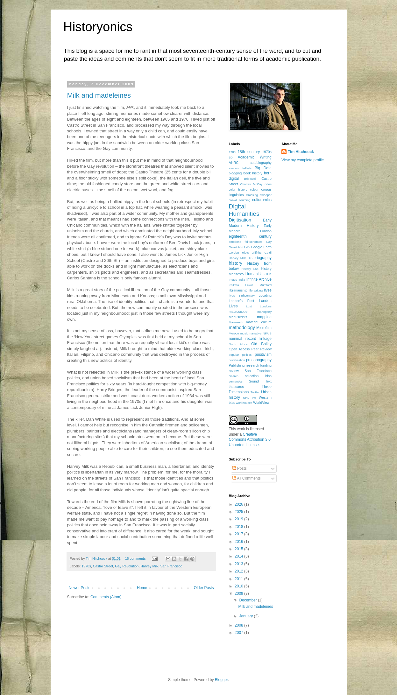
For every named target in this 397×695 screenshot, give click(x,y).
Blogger (221, 679)
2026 (239, 504)
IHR (269, 274)
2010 (239, 586)
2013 (239, 564)
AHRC (234, 163)
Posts (239, 468)
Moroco (234, 333)
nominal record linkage (250, 338)
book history (252, 173)
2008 (239, 625)
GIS (247, 247)
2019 (239, 519)
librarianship (238, 290)
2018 (239, 526)
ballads (247, 168)
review (234, 371)
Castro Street (103, 566)
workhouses (244, 402)
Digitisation (240, 219)
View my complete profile (302, 160)
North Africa (238, 344)
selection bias (258, 376)
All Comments (246, 478)
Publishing (237, 365)
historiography (260, 258)
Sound (254, 381)
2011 (239, 579)
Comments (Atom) (105, 597)
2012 (239, 571)
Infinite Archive (259, 279)
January (246, 616)
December (248, 600)
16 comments (135, 558)
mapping (264, 317)
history (235, 263)
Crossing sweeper (259, 195)
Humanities (255, 274)
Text (268, 381)
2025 (239, 511)
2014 (239, 556)
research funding (259, 365)
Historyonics (98, 27)
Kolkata (234, 285)
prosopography (259, 360)
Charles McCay (251, 184)
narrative (255, 333)
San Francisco (171, 566)
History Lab (250, 268)
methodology (242, 327)
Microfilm (264, 328)
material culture (259, 322)
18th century (248, 152)
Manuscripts (238, 317)
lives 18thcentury (242, 295)
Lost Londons (259, 306)
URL (246, 397)
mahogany (264, 311)
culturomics (262, 200)
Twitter (255, 392)
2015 (239, 549)
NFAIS (267, 333)
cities (268, 184)
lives (268, 290)
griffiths (257, 252)
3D (231, 157)
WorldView (261, 402)
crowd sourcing (240, 200)
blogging (235, 173)
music (244, 333)
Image (233, 279)
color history (238, 189)
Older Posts (204, 588)
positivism (263, 354)
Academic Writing (255, 157)
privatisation (237, 360)
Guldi (268, 252)
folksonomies (253, 241)
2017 (239, 534)
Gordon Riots (239, 252)
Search (233, 376)
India (241, 279)
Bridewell (250, 178)
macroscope (238, 311)
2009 (239, 593)
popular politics (240, 354)
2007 (239, 632)
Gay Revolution (126, 566)
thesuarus (236, 387)
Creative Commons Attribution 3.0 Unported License (250, 439)
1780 (232, 152)
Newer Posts (79, 588)
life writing (256, 290)
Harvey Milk (149, 566)
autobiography (261, 163)
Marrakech (236, 322)
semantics (236, 381)
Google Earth (261, 247)
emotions (235, 241)
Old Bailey (261, 344)
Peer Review (262, 349)
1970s (86, 566)
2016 (239, 541)
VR (254, 397)
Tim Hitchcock (97, 558)
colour (254, 189)
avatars (234, 168)
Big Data (263, 168)
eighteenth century (250, 236)
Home (142, 588)
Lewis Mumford (258, 285)
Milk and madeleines (99, 95)
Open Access (239, 349)
